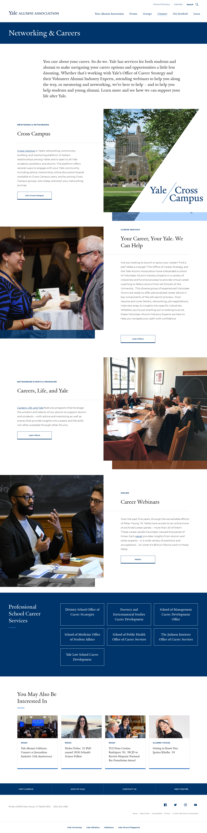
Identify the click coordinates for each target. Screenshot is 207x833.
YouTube (196, 804)
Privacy (167, 813)
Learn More (143, 339)
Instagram (186, 804)
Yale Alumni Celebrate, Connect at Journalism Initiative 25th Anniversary (36, 752)
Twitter (176, 804)
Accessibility (157, 813)
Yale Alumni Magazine (129, 827)
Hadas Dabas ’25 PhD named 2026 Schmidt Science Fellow (78, 752)
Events (133, 13)
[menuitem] (165, 805)
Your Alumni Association (109, 13)
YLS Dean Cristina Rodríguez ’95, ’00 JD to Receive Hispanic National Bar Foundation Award (124, 754)
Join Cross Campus (34, 195)
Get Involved (180, 13)
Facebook (166, 804)
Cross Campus (26, 150)
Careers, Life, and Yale (30, 407)
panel (138, 536)
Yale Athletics (93, 827)
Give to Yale (78, 789)
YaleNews (109, 827)
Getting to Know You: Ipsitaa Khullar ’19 (166, 750)
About (135, 813)
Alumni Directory (161, 4)
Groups (147, 13)
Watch (138, 559)
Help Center (181, 789)
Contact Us (129, 789)
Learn (196, 13)
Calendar (178, 4)
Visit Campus (26, 789)
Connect (162, 13)
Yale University (74, 827)
